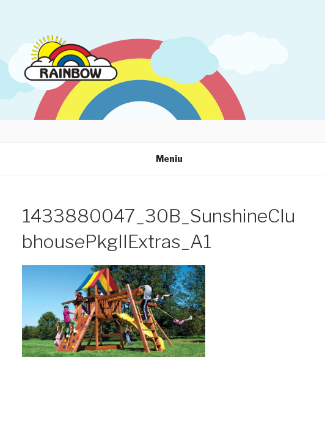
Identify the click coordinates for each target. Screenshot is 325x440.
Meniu (163, 158)
